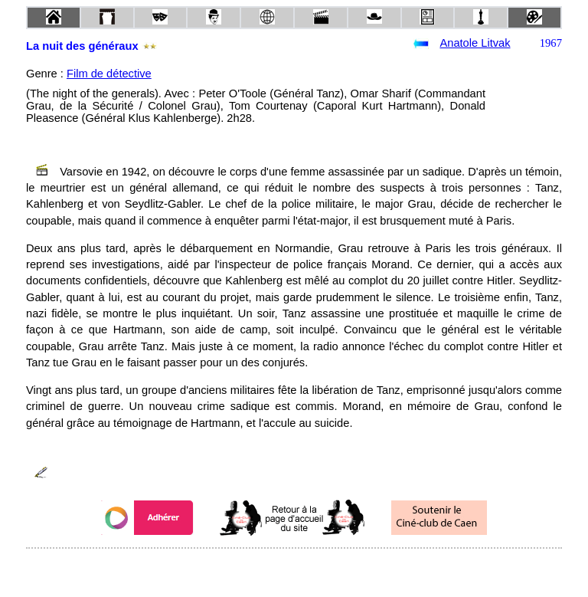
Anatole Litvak (474, 43)
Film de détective (109, 73)
